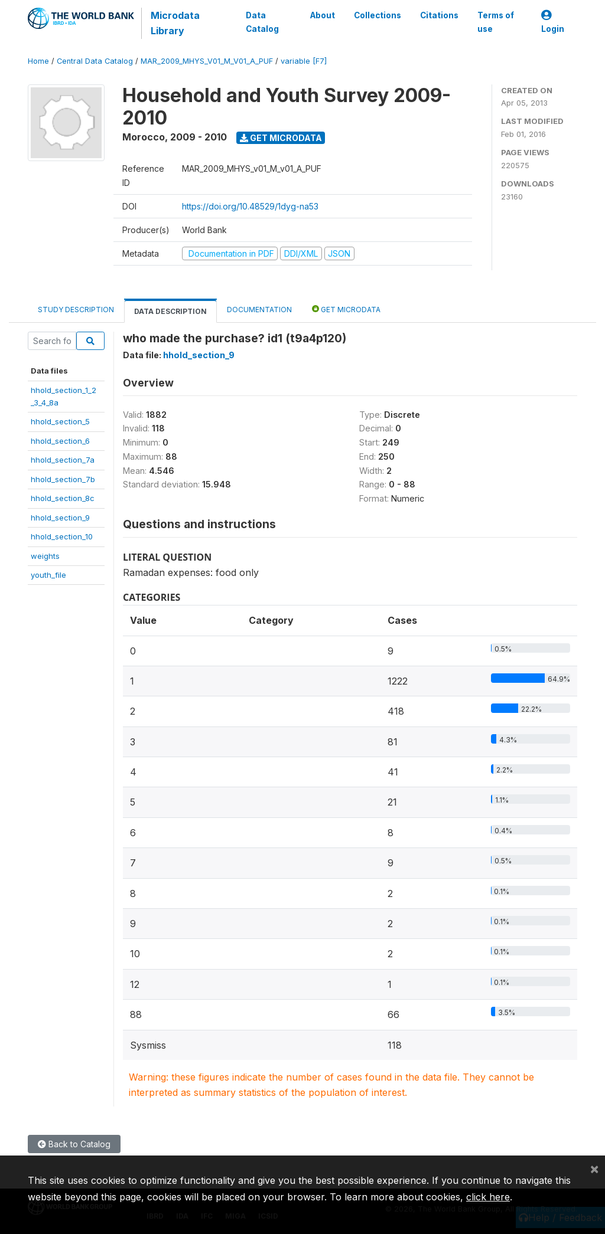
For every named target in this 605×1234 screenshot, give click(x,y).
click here (488, 1197)
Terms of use (495, 22)
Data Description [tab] (170, 311)
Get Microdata (281, 138)
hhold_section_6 (60, 441)
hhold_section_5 (60, 421)
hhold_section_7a (63, 459)
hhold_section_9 (60, 517)
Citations (439, 15)
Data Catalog (261, 22)
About (322, 15)
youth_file (48, 575)
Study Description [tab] (76, 309)
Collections (377, 15)
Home (38, 61)
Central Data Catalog (95, 61)
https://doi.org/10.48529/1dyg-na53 (250, 206)
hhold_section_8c (63, 498)
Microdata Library (175, 23)
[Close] (594, 1168)
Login (552, 22)
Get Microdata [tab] (346, 309)
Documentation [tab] (259, 309)
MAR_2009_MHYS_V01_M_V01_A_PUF (207, 61)
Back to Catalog (74, 1144)
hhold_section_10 (62, 536)
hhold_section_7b (63, 479)
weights (45, 556)
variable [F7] (304, 61)
